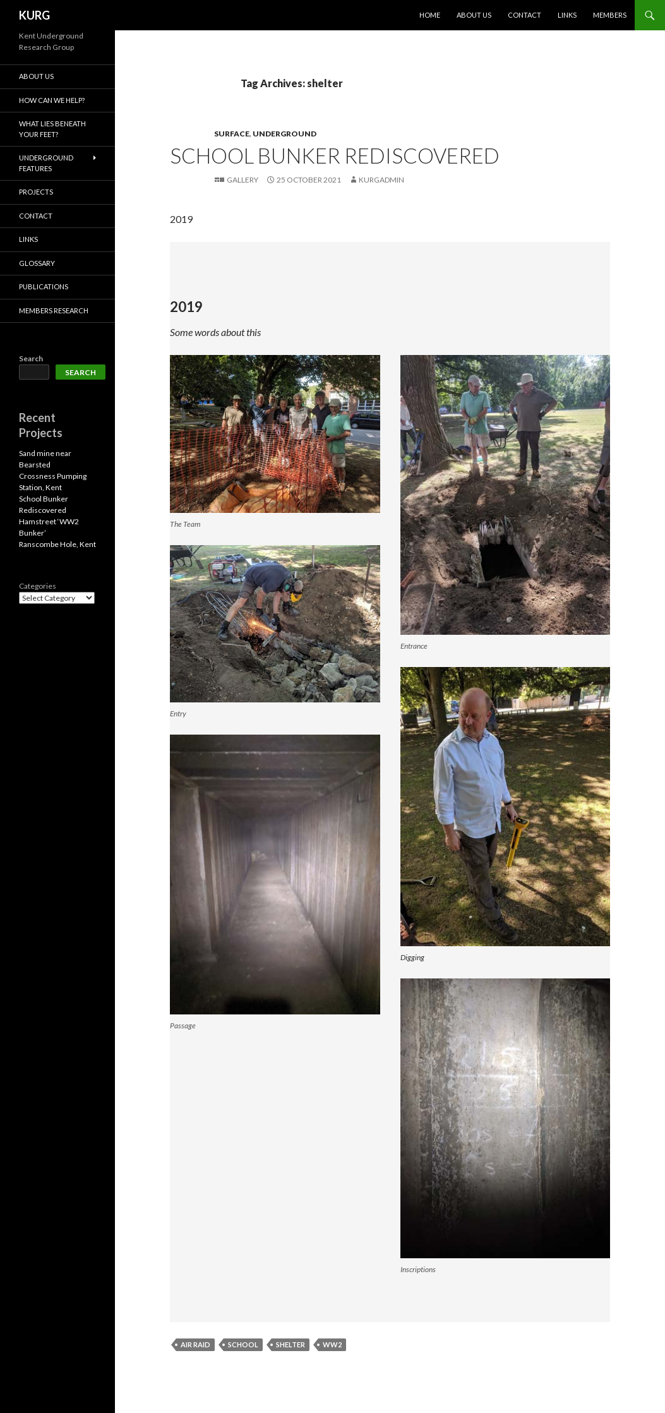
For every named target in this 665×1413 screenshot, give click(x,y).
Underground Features (46, 162)
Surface (231, 133)
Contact (524, 15)
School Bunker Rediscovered (335, 155)
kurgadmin (381, 179)
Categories (37, 586)
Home (429, 15)
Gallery (242, 179)
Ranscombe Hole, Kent (57, 544)
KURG (34, 15)
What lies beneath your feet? (52, 128)
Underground (284, 133)
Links (567, 15)
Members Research (53, 310)
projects (36, 192)
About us (474, 15)
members (609, 15)
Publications (43, 286)
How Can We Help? (52, 100)
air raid (195, 1344)
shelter (290, 1344)
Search (31, 358)
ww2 (332, 1344)
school (243, 1344)
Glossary (37, 263)
